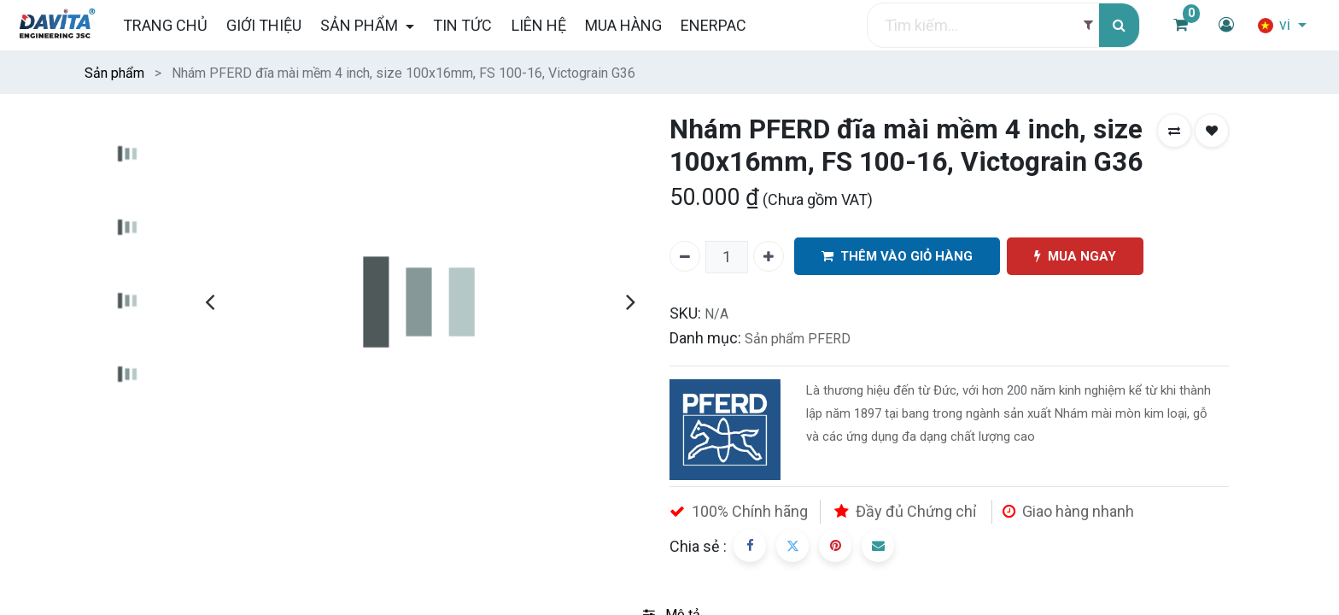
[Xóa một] (685, 256)
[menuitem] (164, 25)
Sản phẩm (114, 73)
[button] (1174, 131)
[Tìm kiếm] (1119, 25)
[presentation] (209, 301)
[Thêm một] (768, 256)
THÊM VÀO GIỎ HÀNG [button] (897, 256)
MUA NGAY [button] (1075, 256)
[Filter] (1088, 25)
